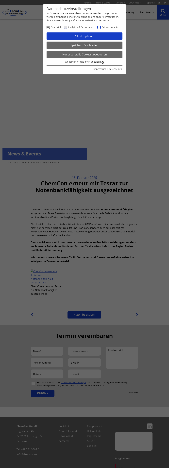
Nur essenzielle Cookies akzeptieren (84, 54)
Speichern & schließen (84, 45)
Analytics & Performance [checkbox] (81, 27)
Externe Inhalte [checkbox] (109, 27)
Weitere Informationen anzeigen (84, 61)
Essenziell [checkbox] (56, 27)
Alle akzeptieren (84, 36)
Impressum (99, 69)
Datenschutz (115, 69)
